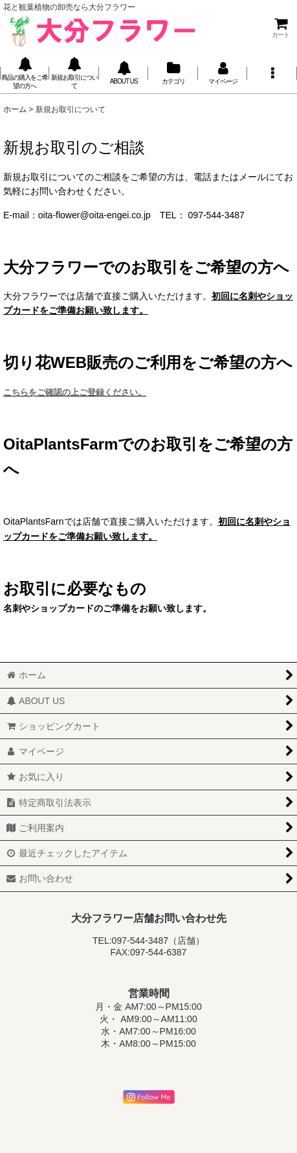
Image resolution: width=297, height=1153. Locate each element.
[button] (271, 73)
